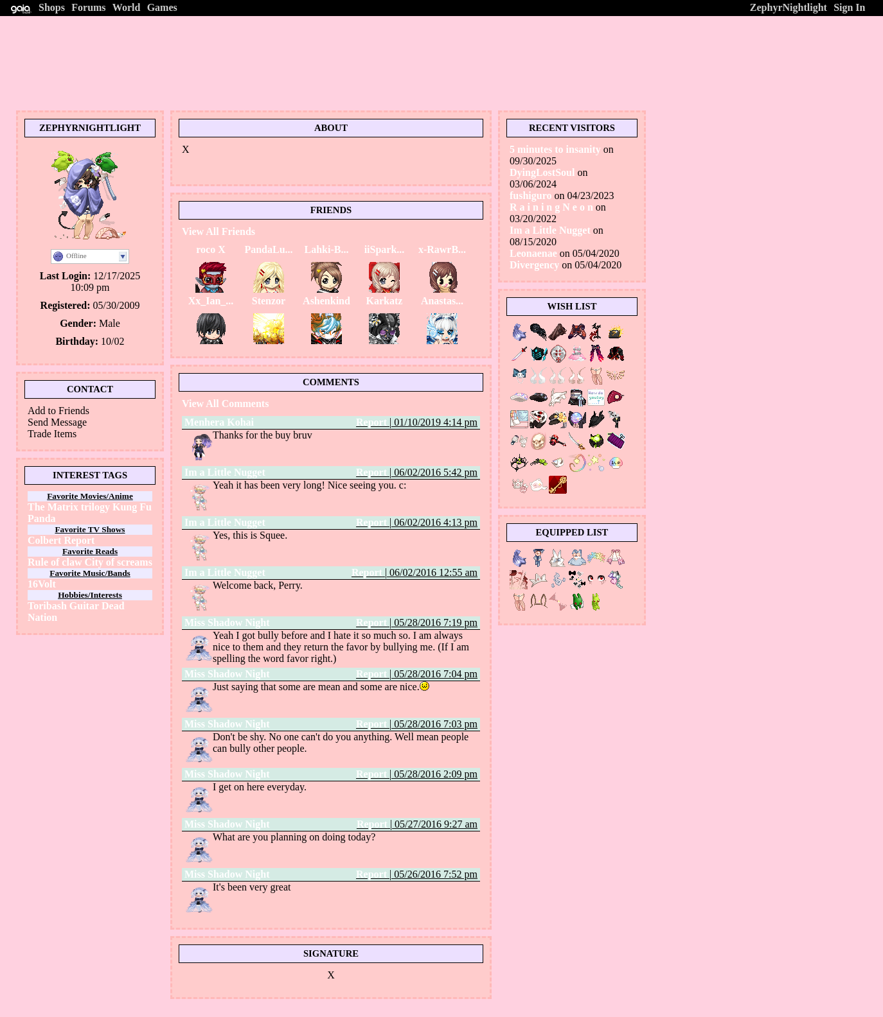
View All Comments (225, 403)
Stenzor (268, 300)
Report (371, 422)
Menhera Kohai (219, 422)
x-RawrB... (442, 249)
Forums (88, 7)
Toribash (47, 605)
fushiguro (531, 195)
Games (162, 7)
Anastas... (442, 300)
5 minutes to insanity (555, 149)
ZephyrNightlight (788, 7)
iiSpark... (384, 249)
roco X (210, 249)
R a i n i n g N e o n (553, 207)
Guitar (84, 605)
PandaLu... (268, 249)
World (126, 7)
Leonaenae (533, 253)
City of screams (118, 562)
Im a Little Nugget (224, 472)
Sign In (849, 7)
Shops (52, 7)
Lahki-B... (327, 249)
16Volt (42, 583)
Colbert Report (61, 540)
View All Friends (218, 231)
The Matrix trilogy (69, 506)
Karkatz (384, 300)
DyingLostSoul (542, 172)
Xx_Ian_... (211, 300)
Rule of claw (55, 562)
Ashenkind (326, 300)
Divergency (534, 264)
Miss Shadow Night (226, 622)
